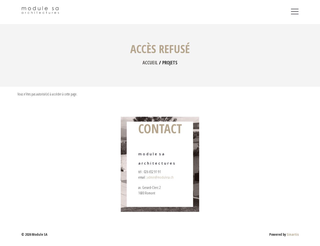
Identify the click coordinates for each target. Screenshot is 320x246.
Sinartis (293, 234)
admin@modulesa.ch (160, 177)
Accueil (150, 62)
